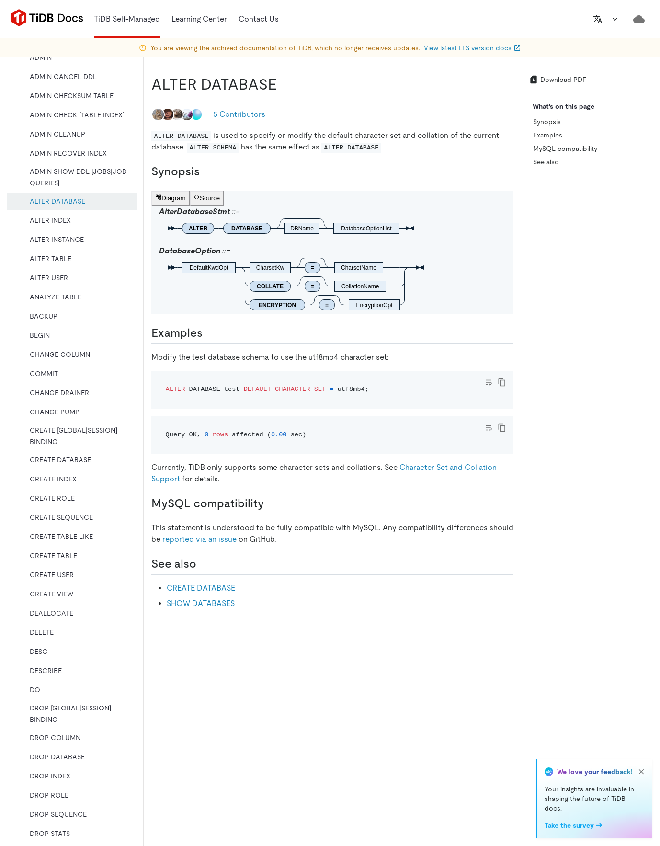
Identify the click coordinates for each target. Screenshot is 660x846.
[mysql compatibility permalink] (271, 503)
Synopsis (547, 122)
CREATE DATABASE (201, 588)
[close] (641, 771)
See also (546, 162)
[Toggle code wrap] (488, 382)
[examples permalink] (210, 333)
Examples (547, 135)
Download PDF (557, 79)
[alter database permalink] (284, 84)
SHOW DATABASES (201, 603)
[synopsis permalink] (207, 171)
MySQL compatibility (565, 148)
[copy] (502, 382)
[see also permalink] (204, 564)
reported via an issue (199, 539)
